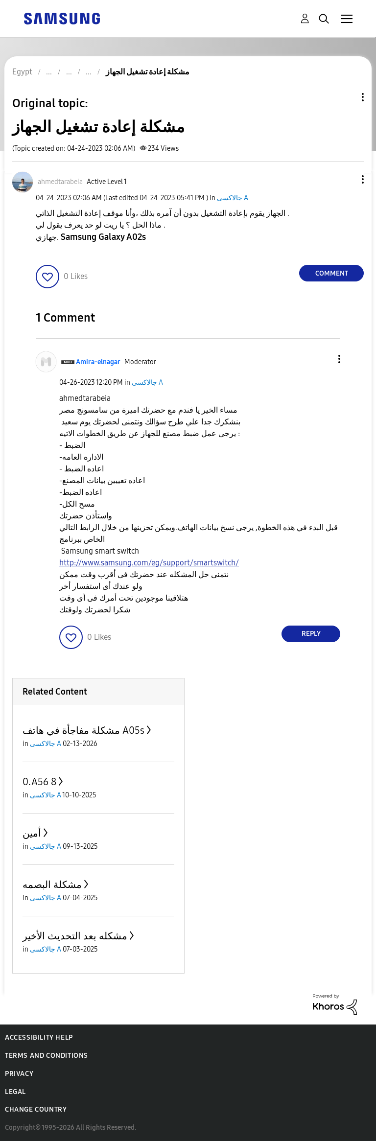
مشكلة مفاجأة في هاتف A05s (83, 730)
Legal (15, 1092)
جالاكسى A (232, 198)
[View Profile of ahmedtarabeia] (60, 182)
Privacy (19, 1074)
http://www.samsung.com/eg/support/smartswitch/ (149, 562)
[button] (346, 179)
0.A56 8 (39, 782)
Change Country (36, 1109)
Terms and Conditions (46, 1055)
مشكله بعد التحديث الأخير (75, 936)
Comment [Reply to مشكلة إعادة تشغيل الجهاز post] (331, 273)
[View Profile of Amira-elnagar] (98, 362)
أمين (32, 833)
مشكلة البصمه (52, 884)
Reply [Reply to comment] (311, 633)
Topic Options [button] (346, 97)
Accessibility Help (39, 1037)
